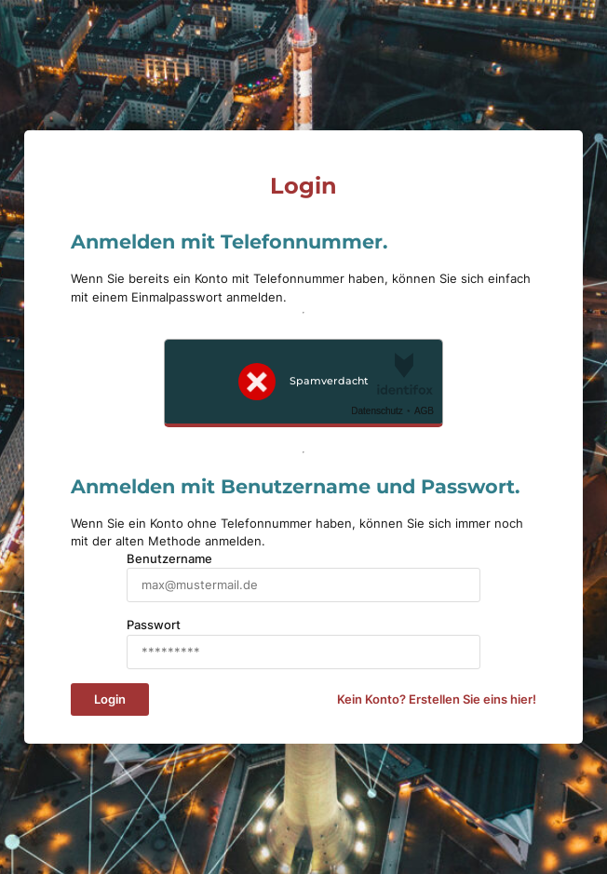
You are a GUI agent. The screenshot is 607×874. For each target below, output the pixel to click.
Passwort (154, 625)
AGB (424, 411)
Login (110, 699)
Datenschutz (377, 411)
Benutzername (169, 559)
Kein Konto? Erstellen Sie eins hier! (436, 699)
